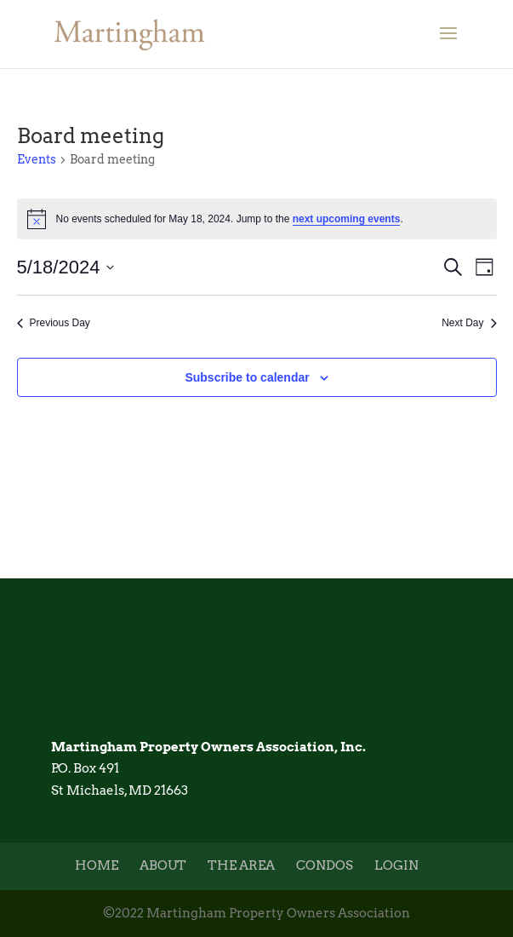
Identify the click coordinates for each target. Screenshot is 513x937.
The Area (241, 865)
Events (36, 159)
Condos (324, 865)
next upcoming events (347, 219)
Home (96, 865)
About (163, 865)
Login (396, 865)
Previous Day (53, 323)
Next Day (469, 323)
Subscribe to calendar (247, 377)
